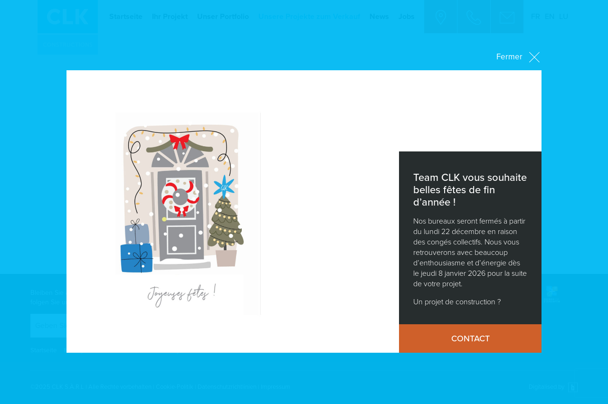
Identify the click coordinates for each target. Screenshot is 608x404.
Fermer (519, 57)
